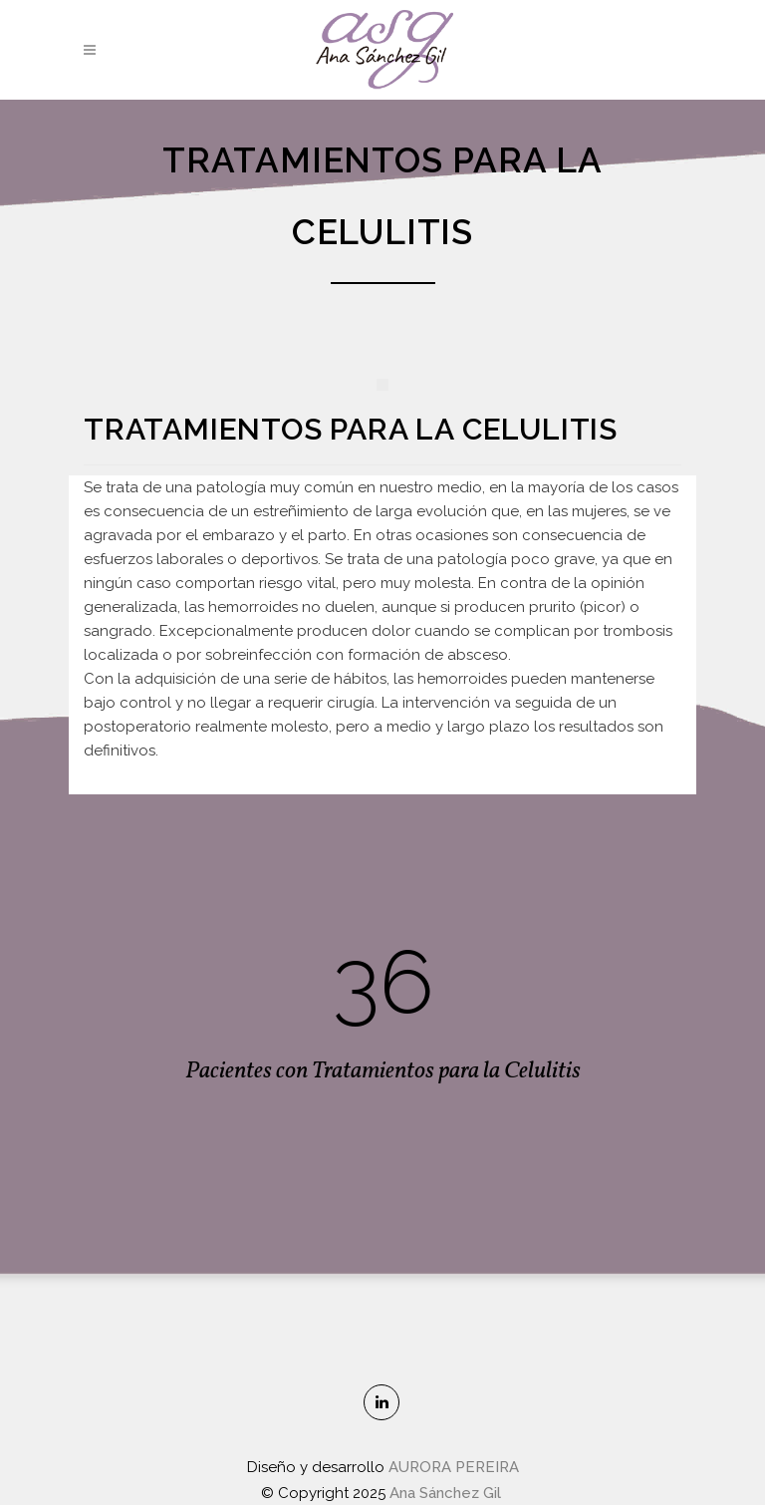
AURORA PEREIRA (453, 1467)
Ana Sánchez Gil (447, 1493)
